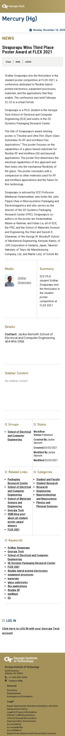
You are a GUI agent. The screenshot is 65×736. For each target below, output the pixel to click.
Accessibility (14, 724)
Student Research (47, 483)
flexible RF (14, 590)
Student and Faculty (48, 479)
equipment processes (20, 574)
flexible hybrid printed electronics (28, 570)
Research (42, 487)
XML (18, 61)
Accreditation (14, 730)
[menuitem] (32, 691)
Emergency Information (20, 696)
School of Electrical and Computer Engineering (19, 435)
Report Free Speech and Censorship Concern (31, 733)
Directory (12, 690)
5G (9, 598)
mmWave (13, 594)
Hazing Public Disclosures (21, 721)
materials (13, 578)
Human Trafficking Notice (21, 715)
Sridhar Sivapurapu (19, 547)
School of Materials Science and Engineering (19, 502)
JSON (28, 61)
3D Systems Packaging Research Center (31, 563)
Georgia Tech (16, 510)
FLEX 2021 (14, 529)
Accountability (15, 727)
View (8, 61)
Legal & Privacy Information (22, 712)
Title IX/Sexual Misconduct (21, 718)
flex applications (17, 586)
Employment (14, 693)
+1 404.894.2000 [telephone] (18, 677)
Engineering (43, 491)
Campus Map (16, 680)
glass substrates (18, 582)
